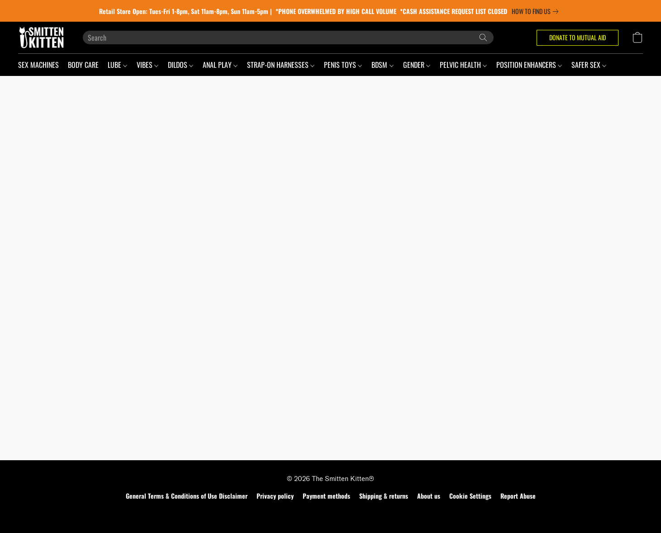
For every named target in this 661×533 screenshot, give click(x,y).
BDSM (382, 64)
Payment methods (326, 495)
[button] (41, 37)
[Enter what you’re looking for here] (288, 37)
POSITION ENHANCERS (529, 64)
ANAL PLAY (220, 64)
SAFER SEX (588, 64)
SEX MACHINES (38, 64)
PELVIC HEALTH (463, 64)
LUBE (117, 64)
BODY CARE (83, 64)
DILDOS (180, 64)
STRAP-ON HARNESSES (280, 64)
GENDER (416, 64)
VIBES (147, 64)
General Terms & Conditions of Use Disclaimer (186, 495)
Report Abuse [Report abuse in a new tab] (518, 495)
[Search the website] (483, 37)
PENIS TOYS (343, 64)
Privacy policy (275, 495)
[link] (537, 11)
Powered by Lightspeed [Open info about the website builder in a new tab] (330, 513)
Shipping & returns (383, 495)
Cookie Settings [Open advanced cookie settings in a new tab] (470, 495)
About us (428, 495)
